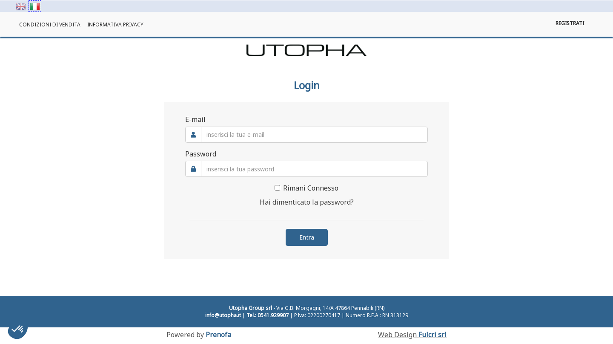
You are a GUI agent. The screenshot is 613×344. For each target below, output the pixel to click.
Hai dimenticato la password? (307, 202)
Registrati (570, 23)
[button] (18, 329)
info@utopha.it (223, 315)
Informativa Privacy (115, 24)
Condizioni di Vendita (49, 24)
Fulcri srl (432, 334)
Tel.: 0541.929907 (267, 315)
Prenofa (218, 334)
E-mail (195, 119)
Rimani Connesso (306, 188)
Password (200, 154)
